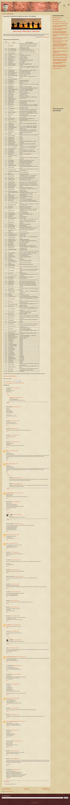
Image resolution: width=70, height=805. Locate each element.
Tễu (10, 514)
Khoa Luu (8, 534)
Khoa (7, 543)
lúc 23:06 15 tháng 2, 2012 (13, 463)
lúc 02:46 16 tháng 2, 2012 (14, 569)
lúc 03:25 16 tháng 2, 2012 (17, 477)
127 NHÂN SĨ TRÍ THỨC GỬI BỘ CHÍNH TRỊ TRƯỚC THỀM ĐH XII (60, 29)
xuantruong (8, 624)
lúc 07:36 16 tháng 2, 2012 (17, 483)
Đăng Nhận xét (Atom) (9, 791)
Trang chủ (26, 789)
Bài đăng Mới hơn (6, 789)
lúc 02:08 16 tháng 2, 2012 (13, 543)
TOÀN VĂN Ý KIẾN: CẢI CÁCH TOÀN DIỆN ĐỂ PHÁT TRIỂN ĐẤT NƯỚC (60, 65)
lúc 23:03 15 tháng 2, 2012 (13, 450)
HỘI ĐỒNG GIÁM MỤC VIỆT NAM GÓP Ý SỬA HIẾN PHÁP (60, 51)
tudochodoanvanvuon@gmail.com (10, 376)
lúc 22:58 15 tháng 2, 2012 (14, 441)
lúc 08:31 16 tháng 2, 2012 (14, 750)
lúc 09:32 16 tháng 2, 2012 (16, 639)
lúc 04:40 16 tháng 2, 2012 (14, 615)
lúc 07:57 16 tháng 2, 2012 (21, 721)
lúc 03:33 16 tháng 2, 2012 (14, 584)
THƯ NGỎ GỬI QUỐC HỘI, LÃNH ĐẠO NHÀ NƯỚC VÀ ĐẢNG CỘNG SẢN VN (60, 59)
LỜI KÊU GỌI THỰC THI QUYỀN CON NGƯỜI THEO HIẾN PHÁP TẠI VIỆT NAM (60, 54)
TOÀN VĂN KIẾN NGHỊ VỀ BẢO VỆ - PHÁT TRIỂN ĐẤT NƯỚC (60, 62)
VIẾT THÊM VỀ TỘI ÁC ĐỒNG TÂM (60, 21)
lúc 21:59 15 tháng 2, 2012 (16, 406)
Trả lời (7, 393)
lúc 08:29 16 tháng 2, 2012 (18, 397)
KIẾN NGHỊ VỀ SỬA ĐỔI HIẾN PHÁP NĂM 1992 (60, 48)
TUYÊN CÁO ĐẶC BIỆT (60, 68)
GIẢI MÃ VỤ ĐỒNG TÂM (60, 17)
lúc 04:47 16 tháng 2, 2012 (15, 624)
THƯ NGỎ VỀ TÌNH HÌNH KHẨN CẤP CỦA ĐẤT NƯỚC (60, 35)
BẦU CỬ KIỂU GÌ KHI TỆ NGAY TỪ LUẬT (60, 23)
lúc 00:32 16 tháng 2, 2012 (16, 514)
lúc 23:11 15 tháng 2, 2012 (18, 492)
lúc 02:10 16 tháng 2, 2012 (14, 552)
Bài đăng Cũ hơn (46, 789)
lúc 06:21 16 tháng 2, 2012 (13, 647)
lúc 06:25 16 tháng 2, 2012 (21, 656)
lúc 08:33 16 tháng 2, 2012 (14, 758)
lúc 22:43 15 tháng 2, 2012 (14, 428)
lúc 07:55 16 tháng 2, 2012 (14, 714)
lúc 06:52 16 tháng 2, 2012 (16, 674)
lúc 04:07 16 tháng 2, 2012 (14, 600)
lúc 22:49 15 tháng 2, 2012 (14, 435)
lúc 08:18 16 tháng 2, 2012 (14, 730)
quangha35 (11, 397)
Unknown (8, 698)
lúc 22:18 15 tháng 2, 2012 (14, 420)
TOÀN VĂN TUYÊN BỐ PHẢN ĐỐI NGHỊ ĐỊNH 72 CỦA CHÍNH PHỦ (60, 38)
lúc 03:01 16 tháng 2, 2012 (18, 576)
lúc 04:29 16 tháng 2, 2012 (14, 607)
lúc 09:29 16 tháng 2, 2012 (16, 769)
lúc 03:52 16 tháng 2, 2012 (15, 591)
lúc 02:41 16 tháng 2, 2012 (15, 559)
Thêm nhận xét (6, 781)
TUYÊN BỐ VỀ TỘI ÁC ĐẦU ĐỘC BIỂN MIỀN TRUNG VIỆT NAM (60, 26)
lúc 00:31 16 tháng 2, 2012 (14, 534)
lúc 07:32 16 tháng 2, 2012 (14, 684)
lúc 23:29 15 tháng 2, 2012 (16, 501)
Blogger (37, 802)
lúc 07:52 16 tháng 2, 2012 (14, 708)
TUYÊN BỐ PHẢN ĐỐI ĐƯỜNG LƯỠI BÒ (60, 57)
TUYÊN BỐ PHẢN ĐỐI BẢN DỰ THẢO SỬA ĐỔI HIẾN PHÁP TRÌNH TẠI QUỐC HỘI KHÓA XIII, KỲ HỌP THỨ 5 (60, 45)
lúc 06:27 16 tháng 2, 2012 (17, 665)
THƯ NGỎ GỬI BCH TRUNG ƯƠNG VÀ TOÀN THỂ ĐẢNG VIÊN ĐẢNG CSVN (60, 32)
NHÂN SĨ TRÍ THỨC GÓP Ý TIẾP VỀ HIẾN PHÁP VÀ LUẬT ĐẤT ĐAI (60, 41)
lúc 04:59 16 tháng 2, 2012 (14, 631)
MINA (7, 450)
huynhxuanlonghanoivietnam (11, 656)
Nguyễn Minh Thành (10, 492)
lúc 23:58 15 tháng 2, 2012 (18, 523)
